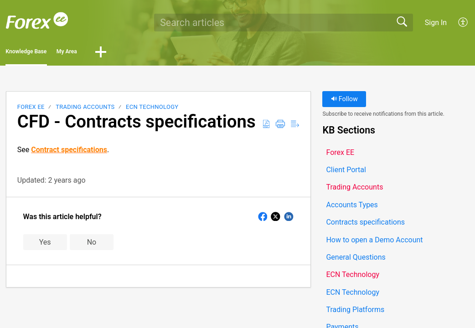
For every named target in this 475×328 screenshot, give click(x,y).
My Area (121, 53)
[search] (283, 22)
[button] (463, 22)
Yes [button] (45, 245)
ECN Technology (152, 109)
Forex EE (31, 109)
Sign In (436, 22)
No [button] (92, 245)
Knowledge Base (49, 53)
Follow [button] (344, 102)
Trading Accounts (85, 109)
